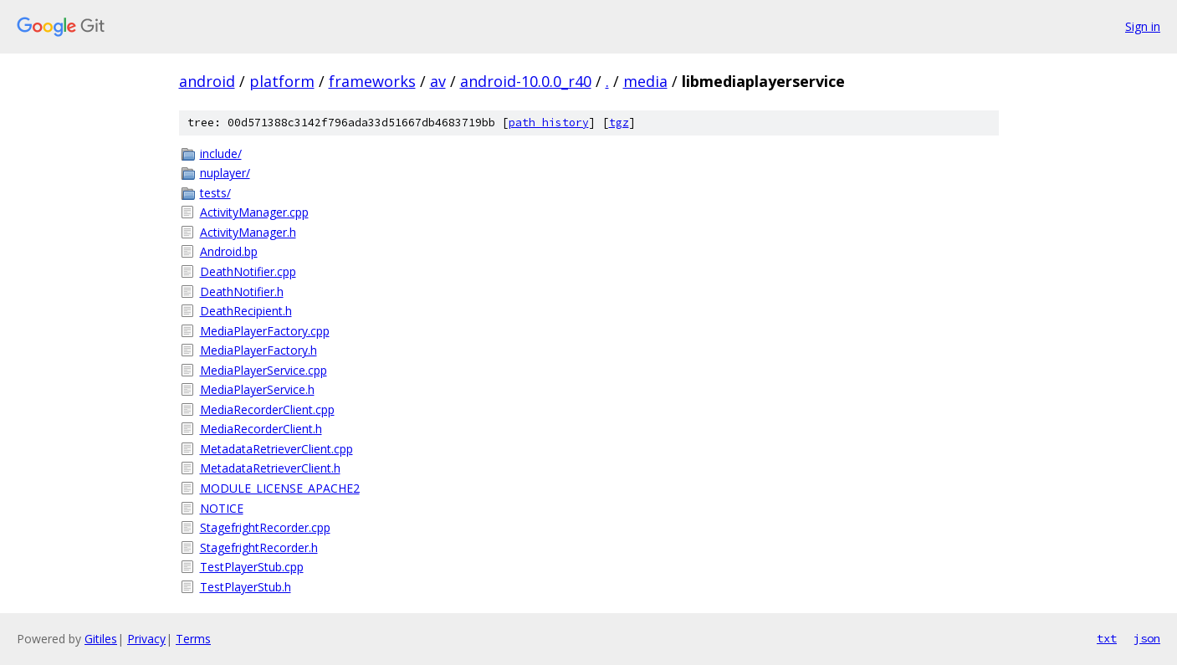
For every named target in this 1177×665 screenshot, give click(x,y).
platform (282, 81)
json (1147, 638)
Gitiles (100, 639)
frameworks (372, 81)
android (207, 81)
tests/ (215, 193)
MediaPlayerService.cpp (263, 370)
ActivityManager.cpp (254, 212)
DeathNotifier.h (242, 291)
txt (1107, 638)
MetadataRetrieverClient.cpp (276, 449)
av (438, 81)
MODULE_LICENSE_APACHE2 (280, 488)
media (645, 81)
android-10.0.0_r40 (525, 81)
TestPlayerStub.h (245, 587)
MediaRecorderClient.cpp (267, 409)
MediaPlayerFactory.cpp (265, 331)
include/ (221, 153)
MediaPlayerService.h (257, 389)
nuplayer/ (225, 173)
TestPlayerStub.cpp (252, 567)
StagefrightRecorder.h (259, 547)
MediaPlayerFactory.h (258, 350)
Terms (193, 639)
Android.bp (229, 251)
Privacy (146, 639)
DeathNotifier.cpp (248, 271)
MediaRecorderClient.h (261, 429)
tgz (619, 122)
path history (549, 122)
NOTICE (221, 508)
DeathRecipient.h (246, 311)
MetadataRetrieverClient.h (270, 468)
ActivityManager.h (248, 232)
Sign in (1142, 26)
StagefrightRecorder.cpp (265, 527)
